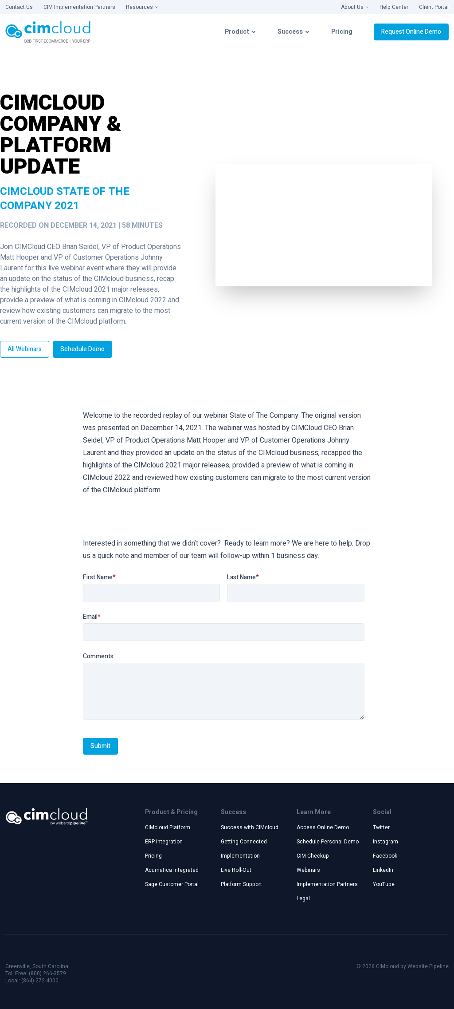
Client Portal (434, 7)
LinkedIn (383, 870)
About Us (355, 7)
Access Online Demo (323, 827)
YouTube (384, 884)
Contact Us (19, 7)
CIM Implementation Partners (79, 7)
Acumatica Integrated (172, 870)
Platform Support (241, 884)
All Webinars (25, 349)
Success (294, 31)
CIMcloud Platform (167, 827)
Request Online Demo (411, 31)
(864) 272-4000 (40, 981)
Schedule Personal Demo (328, 842)
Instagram (385, 842)
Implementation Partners (327, 884)
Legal (303, 898)
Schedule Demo (82, 349)
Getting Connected (244, 842)
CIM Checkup (313, 856)
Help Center (394, 7)
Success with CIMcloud (249, 827)
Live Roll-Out (236, 870)
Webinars (308, 870)
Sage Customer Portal (172, 884)
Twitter (381, 827)
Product (240, 31)
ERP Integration (164, 842)
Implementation (240, 856)
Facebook (385, 856)
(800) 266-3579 (47, 973)
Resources (142, 7)
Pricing (341, 31)
